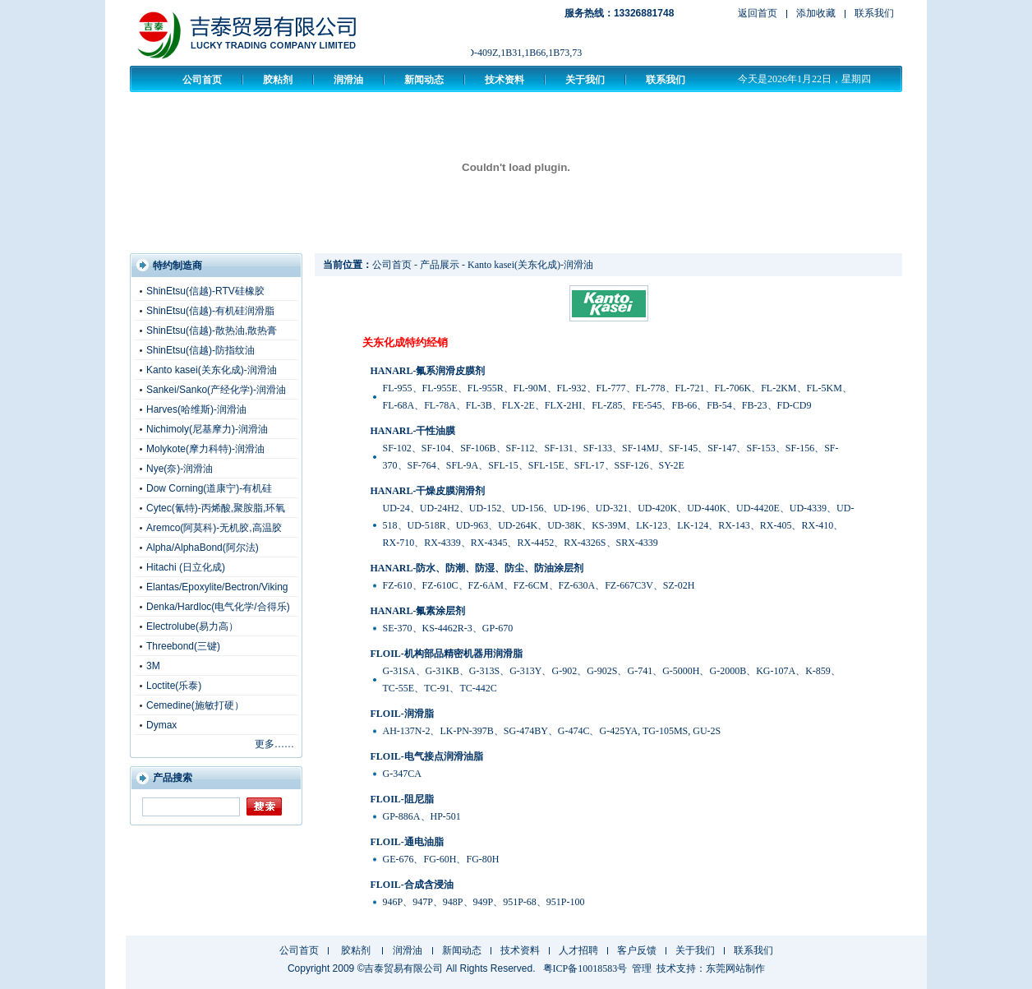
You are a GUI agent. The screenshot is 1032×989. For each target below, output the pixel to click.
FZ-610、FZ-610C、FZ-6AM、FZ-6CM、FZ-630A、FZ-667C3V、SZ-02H (539, 585)
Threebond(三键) (183, 646)
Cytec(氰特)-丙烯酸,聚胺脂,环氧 (215, 508)
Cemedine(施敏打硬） (195, 705)
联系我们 (874, 13)
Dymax (161, 725)
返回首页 (757, 13)
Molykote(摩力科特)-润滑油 (205, 449)
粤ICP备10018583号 (585, 968)
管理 (642, 968)
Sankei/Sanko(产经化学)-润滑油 (216, 389)
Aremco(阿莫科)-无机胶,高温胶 (214, 528)
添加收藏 (816, 13)
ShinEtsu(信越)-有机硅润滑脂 (210, 311)
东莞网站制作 (735, 968)
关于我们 (585, 79)
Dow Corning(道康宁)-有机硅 (209, 488)
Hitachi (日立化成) (185, 567)
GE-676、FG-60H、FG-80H (441, 859)
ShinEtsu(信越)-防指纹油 (200, 350)
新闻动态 (424, 79)
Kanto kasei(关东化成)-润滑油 (211, 370)
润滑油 (348, 79)
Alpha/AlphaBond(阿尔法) (202, 547)
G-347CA (402, 773)
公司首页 (202, 79)
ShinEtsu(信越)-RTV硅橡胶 (205, 291)
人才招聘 (578, 950)
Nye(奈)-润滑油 (179, 468)
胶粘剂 (278, 79)
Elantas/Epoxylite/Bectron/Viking (217, 587)
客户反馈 (637, 950)
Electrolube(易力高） (192, 626)
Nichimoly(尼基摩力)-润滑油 (207, 429)
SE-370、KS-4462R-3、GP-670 (448, 628)
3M (153, 666)
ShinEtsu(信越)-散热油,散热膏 (211, 330)
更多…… (274, 744)
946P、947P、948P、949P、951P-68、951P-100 (484, 902)
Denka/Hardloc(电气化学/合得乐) (218, 606)
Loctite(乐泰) (173, 685)
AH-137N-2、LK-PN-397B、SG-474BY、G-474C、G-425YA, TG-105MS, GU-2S (552, 731)
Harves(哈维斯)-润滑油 (196, 409)
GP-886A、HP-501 (422, 816)
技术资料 (504, 79)
